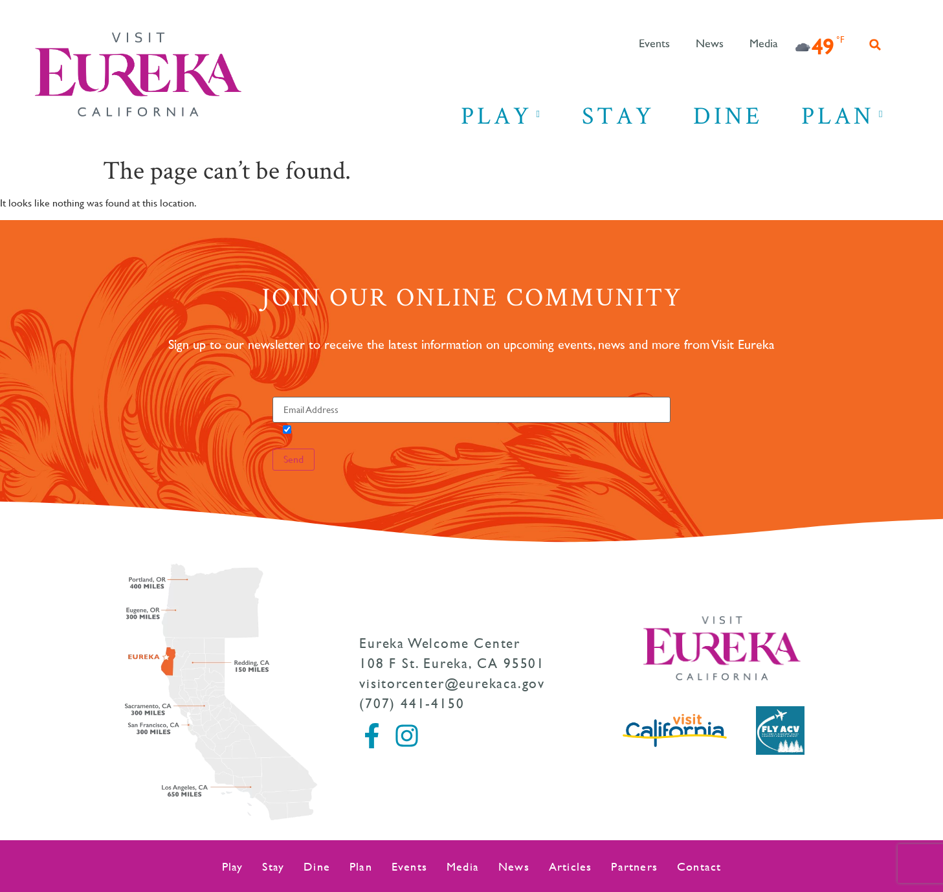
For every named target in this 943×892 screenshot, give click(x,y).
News (710, 44)
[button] (875, 44)
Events (654, 44)
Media (763, 44)
